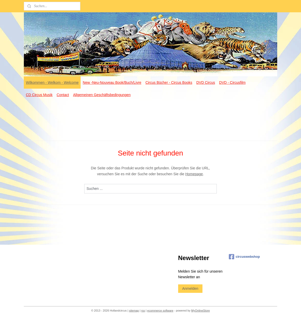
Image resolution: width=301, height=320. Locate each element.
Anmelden (190, 288)
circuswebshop (244, 257)
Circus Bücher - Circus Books (168, 82)
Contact (63, 95)
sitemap (134, 310)
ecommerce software (160, 310)
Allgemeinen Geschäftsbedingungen (102, 95)
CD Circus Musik (39, 95)
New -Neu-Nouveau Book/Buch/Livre (112, 82)
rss (143, 310)
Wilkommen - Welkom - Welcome (52, 82)
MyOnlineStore (200, 310)
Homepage (194, 174)
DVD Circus (205, 82)
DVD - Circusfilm (232, 82)
